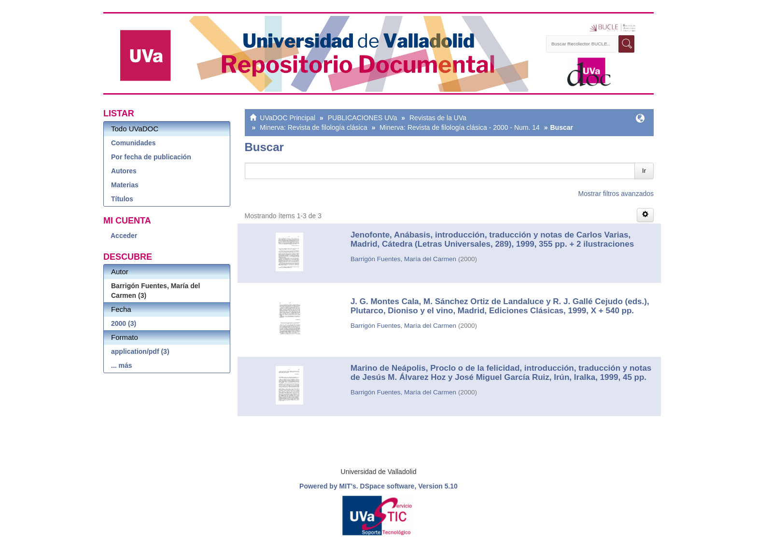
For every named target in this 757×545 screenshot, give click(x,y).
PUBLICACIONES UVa (362, 118)
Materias (125, 185)
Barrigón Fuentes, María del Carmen (403, 259)
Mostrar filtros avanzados (616, 193)
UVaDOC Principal (287, 118)
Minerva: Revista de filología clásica (313, 127)
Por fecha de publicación (151, 157)
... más (121, 365)
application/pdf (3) (140, 351)
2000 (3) (123, 323)
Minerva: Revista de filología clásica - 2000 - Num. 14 (459, 127)
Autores (124, 171)
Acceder (124, 235)
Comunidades (133, 143)
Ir (644, 170)
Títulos (122, 199)
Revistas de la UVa (437, 118)
